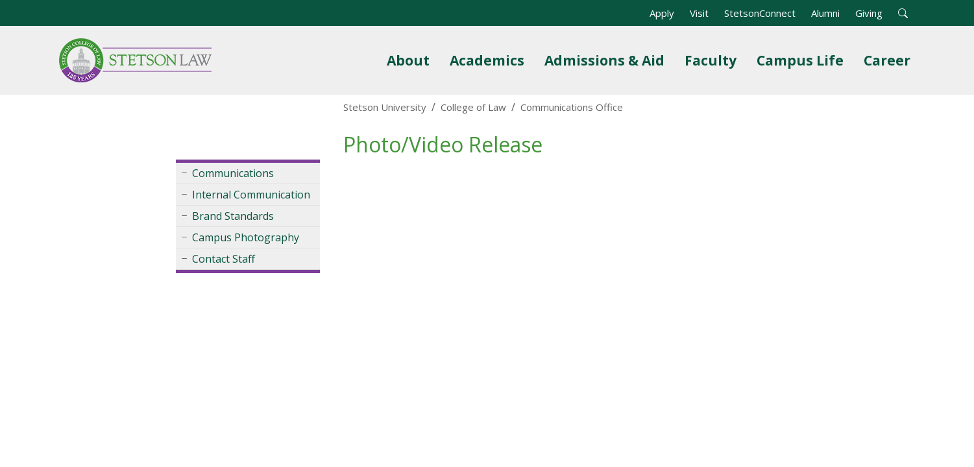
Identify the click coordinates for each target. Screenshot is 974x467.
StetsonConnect (760, 12)
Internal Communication (251, 194)
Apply (662, 12)
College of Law (473, 107)
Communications (233, 173)
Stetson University (384, 107)
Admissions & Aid (607, 60)
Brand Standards (233, 216)
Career (887, 60)
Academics (487, 60)
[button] (903, 12)
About (408, 60)
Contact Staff (223, 259)
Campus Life (800, 60)
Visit (699, 12)
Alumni (825, 12)
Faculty (711, 60)
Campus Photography (245, 237)
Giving (869, 12)
